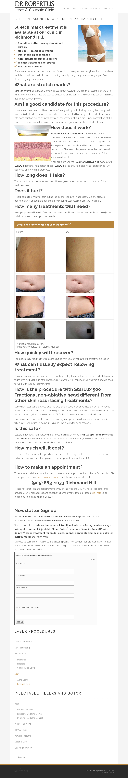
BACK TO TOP (21, 771)
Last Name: (20, 575)
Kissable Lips (20, 742)
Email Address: (22, 588)
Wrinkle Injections (22, 724)
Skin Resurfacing (22, 648)
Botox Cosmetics (25, 710)
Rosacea (21, 664)
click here (96, 493)
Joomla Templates (94, 770)
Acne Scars (22, 680)
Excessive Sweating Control (30, 714)
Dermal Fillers (20, 730)
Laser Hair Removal (23, 642)
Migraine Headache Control (30, 718)
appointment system (49, 477)
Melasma (21, 660)
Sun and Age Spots (26, 668)
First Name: (20, 563)
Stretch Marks (23, 684)
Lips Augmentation (23, 748)
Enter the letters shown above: (27, 607)
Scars (17, 674)
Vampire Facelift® (22, 736)
